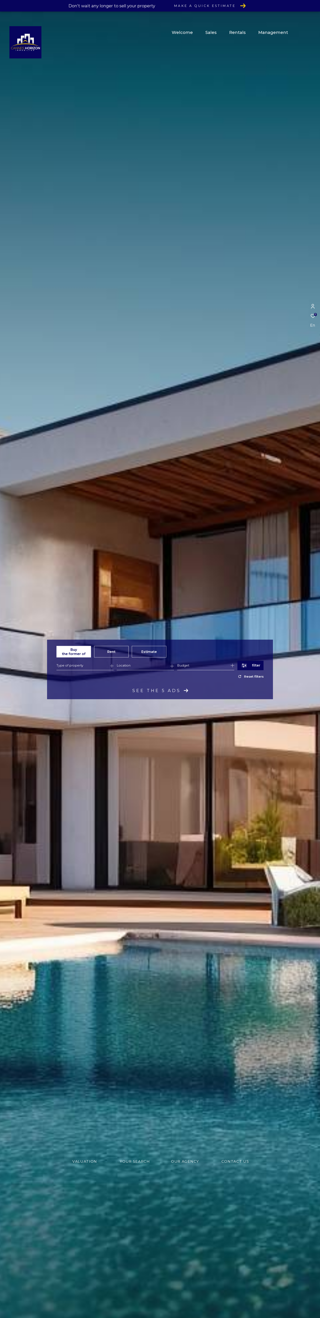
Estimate (149, 652)
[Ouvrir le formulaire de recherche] (250, 665)
